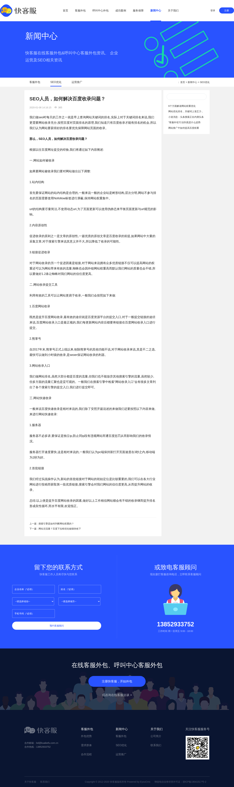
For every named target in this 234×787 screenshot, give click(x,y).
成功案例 (120, 10)
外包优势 (86, 736)
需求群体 (86, 745)
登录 (212, 10)
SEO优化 (55, 82)
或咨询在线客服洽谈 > (117, 695)
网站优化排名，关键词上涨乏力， (186, 111)
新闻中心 (155, 10)
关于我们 (173, 10)
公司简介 (156, 736)
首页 (65, 10)
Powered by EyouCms (138, 781)
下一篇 (55, 528)
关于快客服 (30, 781)
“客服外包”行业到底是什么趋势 (184, 122)
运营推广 (77, 82)
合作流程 (86, 754)
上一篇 (51, 523)
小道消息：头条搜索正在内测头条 (186, 117)
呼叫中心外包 (100, 10)
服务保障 (138, 10)
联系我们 (156, 745)
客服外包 (80, 10)
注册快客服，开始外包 (117, 681)
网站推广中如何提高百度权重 (183, 128)
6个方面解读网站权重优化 (182, 106)
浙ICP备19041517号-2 (194, 781)
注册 (226, 10)
